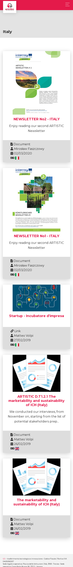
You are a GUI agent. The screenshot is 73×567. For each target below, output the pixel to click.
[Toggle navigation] (66, 4)
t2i (4, 559)
